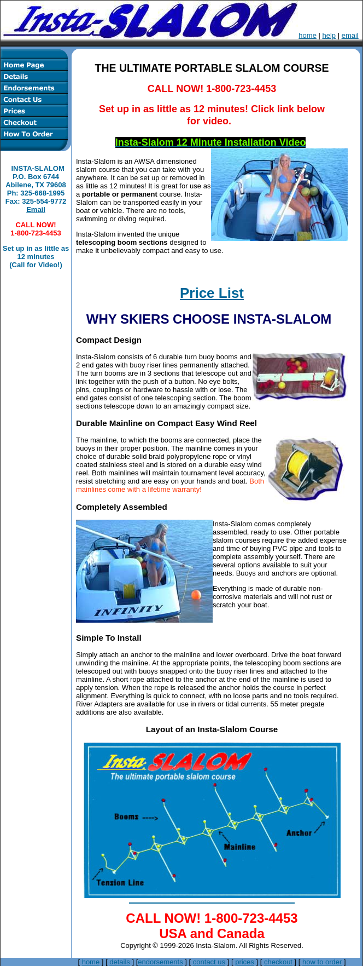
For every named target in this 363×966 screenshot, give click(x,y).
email (350, 35)
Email (35, 209)
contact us (209, 962)
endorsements (160, 962)
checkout (278, 962)
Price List (212, 293)
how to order (322, 962)
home (307, 35)
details (119, 962)
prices (244, 962)
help (329, 35)
